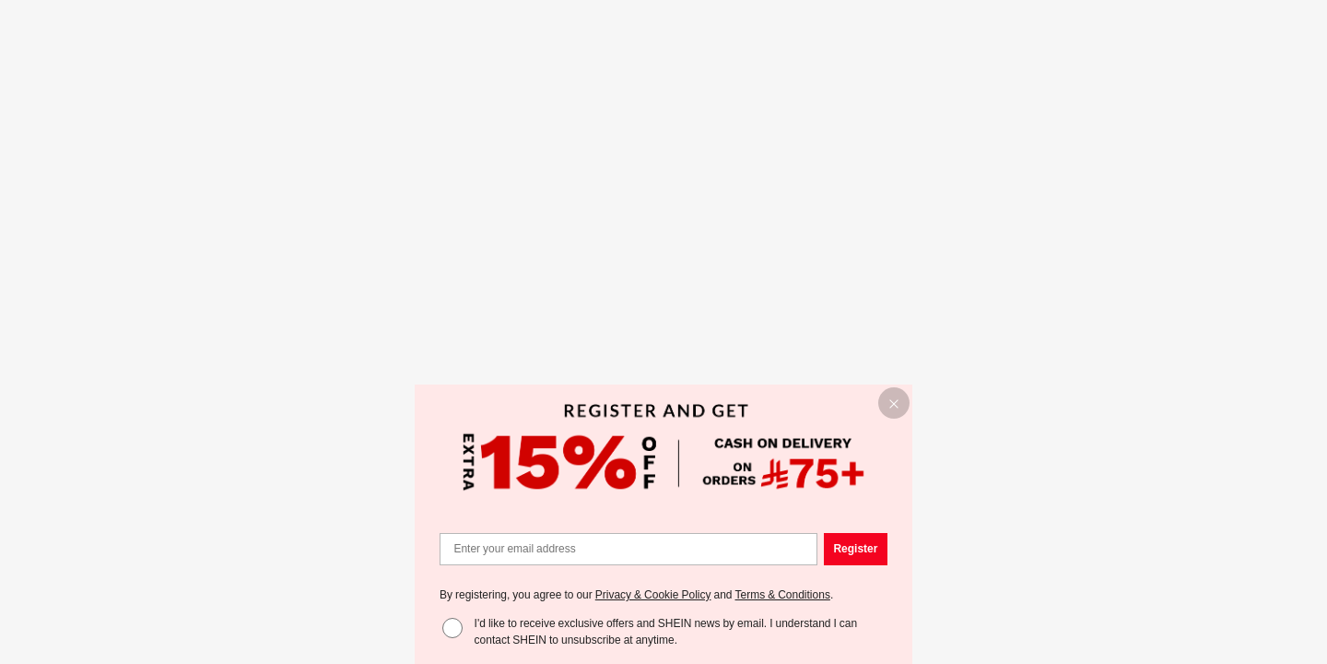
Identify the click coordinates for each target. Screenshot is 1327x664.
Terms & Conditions (782, 594)
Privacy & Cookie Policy (653, 594)
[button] (894, 403)
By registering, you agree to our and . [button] (636, 594)
